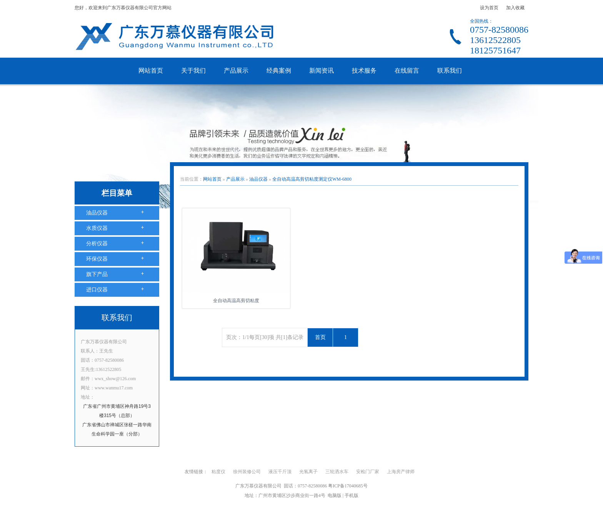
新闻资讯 (321, 70)
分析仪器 (97, 243)
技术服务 (364, 70)
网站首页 (150, 70)
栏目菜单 (117, 193)
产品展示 (236, 70)
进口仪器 (97, 290)
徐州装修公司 (247, 471)
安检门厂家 (367, 471)
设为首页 (489, 7)
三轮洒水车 (336, 471)
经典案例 (279, 70)
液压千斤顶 (280, 471)
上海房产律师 (401, 471)
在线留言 (407, 70)
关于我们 (193, 70)
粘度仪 (218, 471)
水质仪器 (97, 228)
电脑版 (334, 495)
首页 (320, 337)
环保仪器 (97, 259)
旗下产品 (97, 274)
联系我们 (449, 70)
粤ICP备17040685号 (348, 486)
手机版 (351, 495)
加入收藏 (515, 7)
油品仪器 (97, 213)
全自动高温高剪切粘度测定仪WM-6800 (311, 179)
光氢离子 (308, 471)
